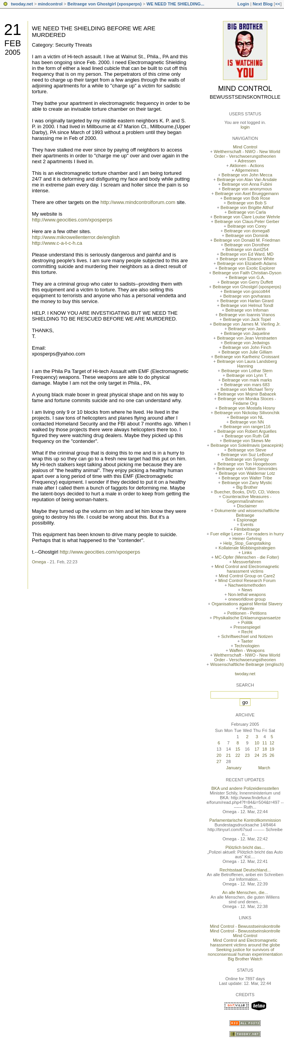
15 (237, 749)
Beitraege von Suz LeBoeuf (247, 454)
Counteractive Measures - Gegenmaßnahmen (247, 499)
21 (12, 29)
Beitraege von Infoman (246, 310)
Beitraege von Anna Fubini (247, 184)
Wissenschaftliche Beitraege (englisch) (247, 664)
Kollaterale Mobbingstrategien (247, 547)
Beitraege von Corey (247, 226)
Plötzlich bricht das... (245, 847)
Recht (246, 631)
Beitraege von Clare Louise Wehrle (247, 216)
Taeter (247, 641)
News (247, 589)
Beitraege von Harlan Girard (246, 300)
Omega (39, 561)
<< (277, 4)
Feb (12, 43)
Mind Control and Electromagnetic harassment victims (247, 568)
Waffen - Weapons (247, 650)
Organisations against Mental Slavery (247, 603)
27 (219, 761)
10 (256, 743)
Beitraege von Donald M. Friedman (247, 240)
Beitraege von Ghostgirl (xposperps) (104, 4)
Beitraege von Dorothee (247, 244)
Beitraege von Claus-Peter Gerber (247, 221)
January (233, 767)
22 (237, 755)
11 (264, 743)
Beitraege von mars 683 (247, 384)
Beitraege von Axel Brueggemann (247, 193)
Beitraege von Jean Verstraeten (247, 338)
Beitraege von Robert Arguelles (247, 431)
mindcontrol (50, 4)
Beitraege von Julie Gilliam (247, 352)
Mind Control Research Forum (246, 580)
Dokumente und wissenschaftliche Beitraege (247, 513)
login (244, 127)
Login (243, 4)
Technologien (246, 645)
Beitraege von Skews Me (247, 440)
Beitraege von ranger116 (246, 426)
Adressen (247, 161)
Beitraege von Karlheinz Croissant (247, 356)
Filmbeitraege (247, 529)
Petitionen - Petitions (246, 613)
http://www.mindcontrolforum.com (137, 202)
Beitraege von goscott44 (247, 291)
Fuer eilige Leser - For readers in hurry (247, 533)
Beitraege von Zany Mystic (247, 482)
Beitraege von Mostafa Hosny (247, 408)
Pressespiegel (246, 627)
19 (272, 749)
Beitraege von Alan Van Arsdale (247, 179)
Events (247, 524)
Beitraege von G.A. (247, 277)
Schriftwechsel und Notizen (247, 636)
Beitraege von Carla (247, 212)
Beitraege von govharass (247, 296)
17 (256, 749)
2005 (12, 52)
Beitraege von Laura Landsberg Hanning (247, 363)
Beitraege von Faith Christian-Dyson (246, 272)
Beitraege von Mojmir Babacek (247, 394)
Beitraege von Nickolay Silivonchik (247, 412)
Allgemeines (246, 170)
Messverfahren (247, 561)
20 (219, 755)
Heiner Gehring (246, 538)
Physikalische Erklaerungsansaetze (246, 617)
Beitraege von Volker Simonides (247, 468)
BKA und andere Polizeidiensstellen (245, 788)
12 (272, 743)
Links (247, 552)
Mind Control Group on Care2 (247, 575)
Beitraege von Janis (247, 328)
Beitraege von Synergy (246, 459)
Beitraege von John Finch (247, 347)
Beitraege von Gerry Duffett (247, 282)
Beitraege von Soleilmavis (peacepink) (246, 445)
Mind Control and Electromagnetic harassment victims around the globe (245, 942)
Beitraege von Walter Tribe (247, 478)
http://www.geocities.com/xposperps (72, 220)
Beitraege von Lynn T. (247, 375)
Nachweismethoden (247, 585)
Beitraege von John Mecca (247, 175)
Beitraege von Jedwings (247, 342)
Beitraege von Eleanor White (247, 258)
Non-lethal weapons (247, 594)
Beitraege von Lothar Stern (246, 370)
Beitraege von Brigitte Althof (247, 207)
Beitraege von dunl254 (247, 249)
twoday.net (22, 4)
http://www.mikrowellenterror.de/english (75, 237)
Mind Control (245, 88)
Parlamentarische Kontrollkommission (245, 820)
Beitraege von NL (246, 417)
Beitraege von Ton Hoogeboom (246, 464)
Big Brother (247, 487)
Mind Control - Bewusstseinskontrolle (245, 926)
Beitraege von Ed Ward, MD (246, 254)
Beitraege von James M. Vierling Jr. (246, 324)
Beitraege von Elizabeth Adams (247, 263)
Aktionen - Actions (247, 165)
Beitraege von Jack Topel (247, 319)
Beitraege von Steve (247, 450)
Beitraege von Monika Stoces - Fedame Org (247, 401)
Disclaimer (247, 506)
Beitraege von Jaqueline (247, 333)
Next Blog (262, 4)
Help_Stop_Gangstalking (247, 543)
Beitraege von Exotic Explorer (247, 268)
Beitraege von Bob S (246, 202)
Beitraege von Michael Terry (247, 389)
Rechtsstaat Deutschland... (244, 870)
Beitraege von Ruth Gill (247, 436)
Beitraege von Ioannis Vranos (247, 314)
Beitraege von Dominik (246, 235)
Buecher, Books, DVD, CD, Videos (247, 492)
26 (272, 755)
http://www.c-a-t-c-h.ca (57, 243)
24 (256, 755)
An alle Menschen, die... (245, 892)
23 (247, 755)
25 (264, 755)
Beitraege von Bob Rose (247, 198)
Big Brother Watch (245, 959)
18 (264, 749)
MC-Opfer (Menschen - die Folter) (247, 557)
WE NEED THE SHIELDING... (176, 4)
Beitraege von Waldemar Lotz (247, 473)
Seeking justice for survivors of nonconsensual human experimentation (245, 952)
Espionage (247, 520)
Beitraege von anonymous (247, 188)
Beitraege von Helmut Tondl (247, 305)
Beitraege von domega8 (247, 230)
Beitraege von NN (247, 422)
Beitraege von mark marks (247, 380)
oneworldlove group (247, 599)
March (264, 767)
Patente (247, 608)
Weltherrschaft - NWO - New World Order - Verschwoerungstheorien (247, 154)
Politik (246, 622)
